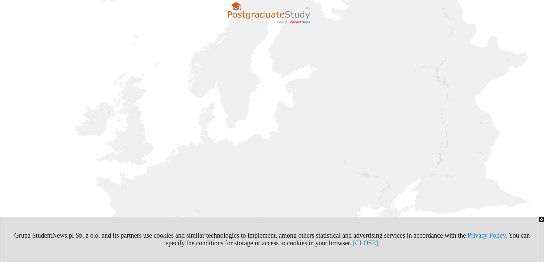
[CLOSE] (365, 243)
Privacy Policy (486, 235)
